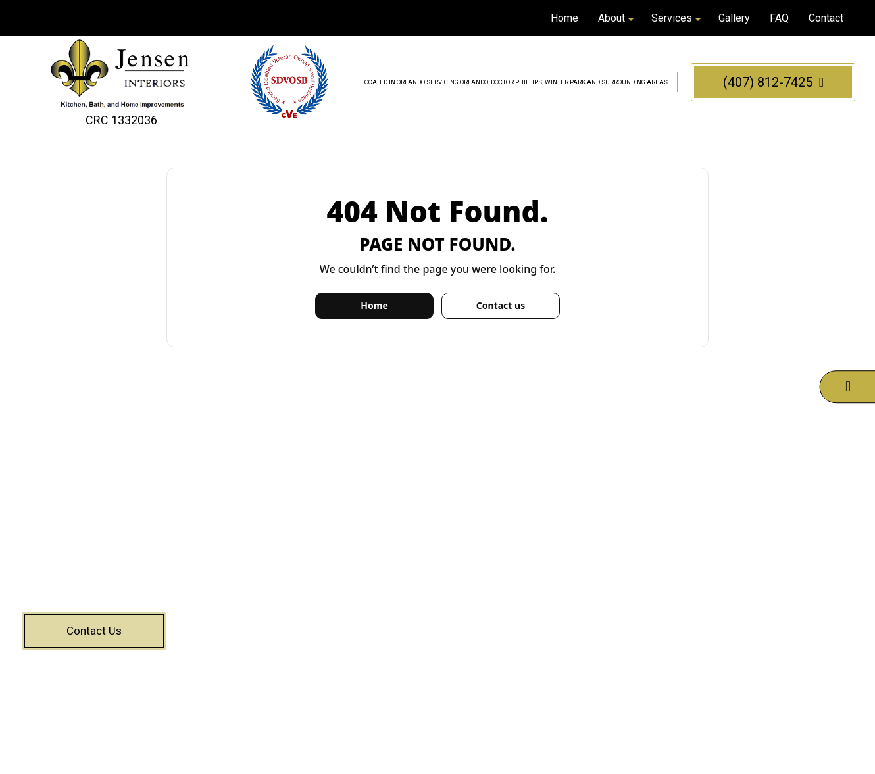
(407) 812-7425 (773, 82)
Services (671, 18)
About (611, 18)
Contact (826, 18)
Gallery (734, 18)
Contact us (500, 305)
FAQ (779, 18)
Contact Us (94, 630)
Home (564, 18)
